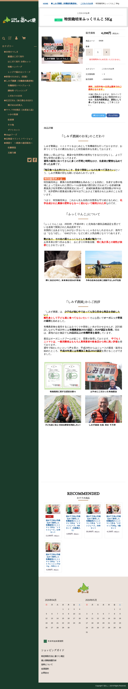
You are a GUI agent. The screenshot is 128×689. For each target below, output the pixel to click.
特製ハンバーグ (15, 67)
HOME (45, 3)
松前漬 (11, 120)
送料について (47, 664)
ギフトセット (14, 130)
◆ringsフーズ (10, 135)
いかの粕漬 (13, 115)
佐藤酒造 (12, 148)
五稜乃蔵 (12, 153)
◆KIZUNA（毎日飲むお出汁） (19, 101)
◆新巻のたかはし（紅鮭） (16, 77)
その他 (11, 125)
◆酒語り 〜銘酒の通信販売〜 (18, 143)
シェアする (113, 115)
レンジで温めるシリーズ (19, 72)
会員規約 (45, 668)
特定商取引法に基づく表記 (52, 656)
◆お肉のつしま (11, 52)
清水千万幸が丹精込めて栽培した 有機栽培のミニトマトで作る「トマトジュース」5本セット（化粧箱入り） (73, 523)
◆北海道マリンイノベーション (18, 139)
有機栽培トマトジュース (19, 86)
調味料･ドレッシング (17, 91)
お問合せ (45, 673)
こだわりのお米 (15, 96)
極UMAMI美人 (15, 105)
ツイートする (98, 115)
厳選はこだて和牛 (16, 57)
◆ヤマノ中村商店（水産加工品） (19, 110)
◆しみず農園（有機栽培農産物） (19, 81)
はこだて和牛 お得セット (19, 62)
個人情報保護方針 (49, 660)
